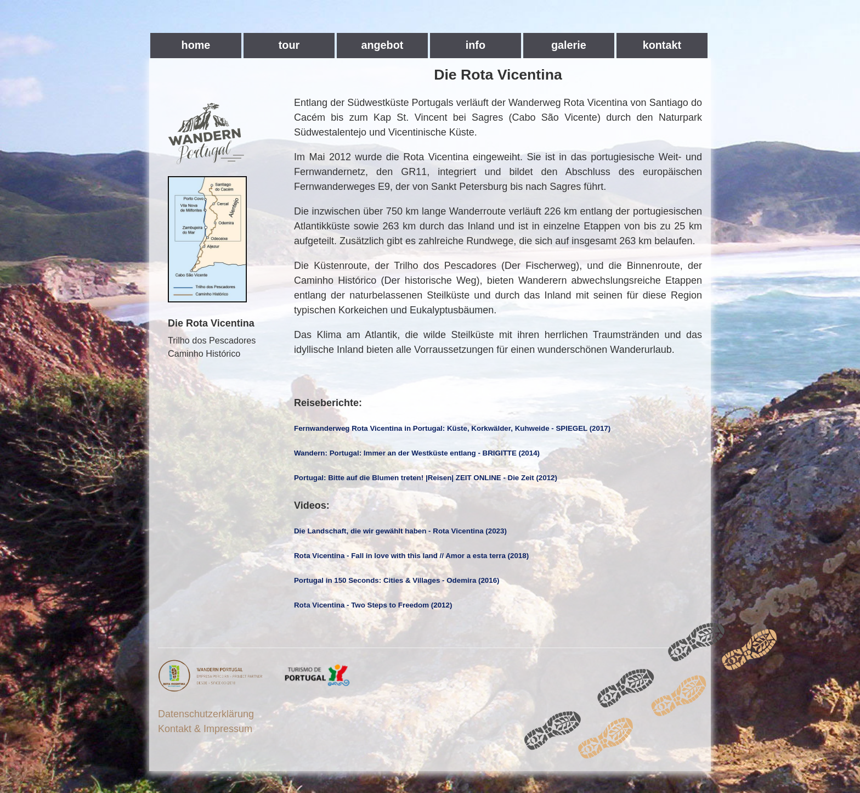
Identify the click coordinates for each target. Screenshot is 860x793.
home (196, 45)
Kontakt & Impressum (205, 728)
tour (289, 45)
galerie (568, 45)
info (475, 45)
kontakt (662, 45)
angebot (382, 45)
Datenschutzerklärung (206, 713)
